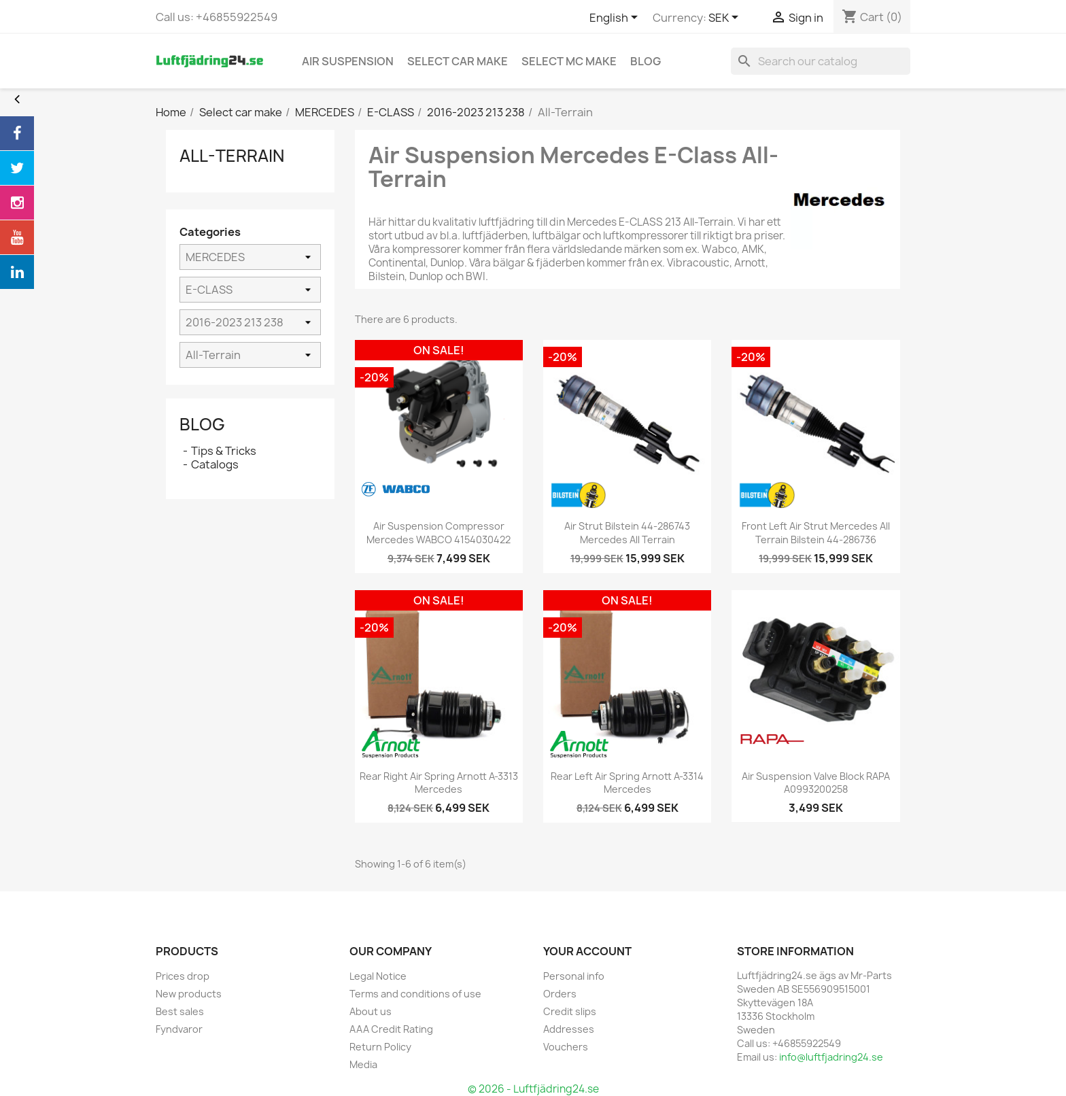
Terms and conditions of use (415, 993)
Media (363, 1064)
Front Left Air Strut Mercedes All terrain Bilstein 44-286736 (816, 532)
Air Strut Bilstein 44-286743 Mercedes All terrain (627, 532)
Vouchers (565, 1046)
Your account (587, 951)
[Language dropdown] (615, 18)
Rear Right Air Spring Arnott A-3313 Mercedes (439, 783)
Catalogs (215, 464)
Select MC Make (569, 61)
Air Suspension (348, 61)
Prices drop (182, 976)
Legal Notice (378, 976)
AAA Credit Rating (391, 1029)
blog (645, 61)
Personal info (573, 976)
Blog (202, 424)
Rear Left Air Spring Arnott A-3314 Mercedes (627, 783)
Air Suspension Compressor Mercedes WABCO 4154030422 (438, 532)
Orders (560, 993)
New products (189, 993)
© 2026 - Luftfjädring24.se (533, 1089)
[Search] (820, 61)
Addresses (568, 1029)
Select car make (457, 61)
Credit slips (569, 1011)
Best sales (180, 1011)
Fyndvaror (179, 1029)
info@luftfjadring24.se (831, 1056)
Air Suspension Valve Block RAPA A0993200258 (816, 783)
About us (370, 1011)
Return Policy (380, 1046)
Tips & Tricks (223, 450)
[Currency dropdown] (725, 18)
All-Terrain (231, 155)
